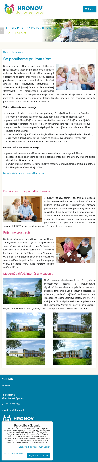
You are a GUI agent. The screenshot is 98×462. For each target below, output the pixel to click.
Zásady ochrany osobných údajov (34, 446)
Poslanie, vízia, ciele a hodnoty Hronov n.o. (23, 173)
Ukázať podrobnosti (13, 453)
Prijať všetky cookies (38, 455)
